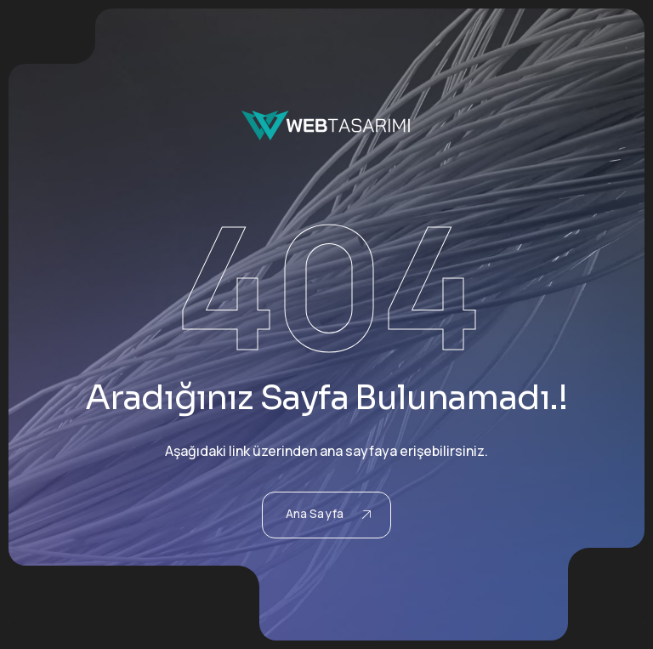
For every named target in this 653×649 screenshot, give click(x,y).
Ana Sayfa (328, 513)
